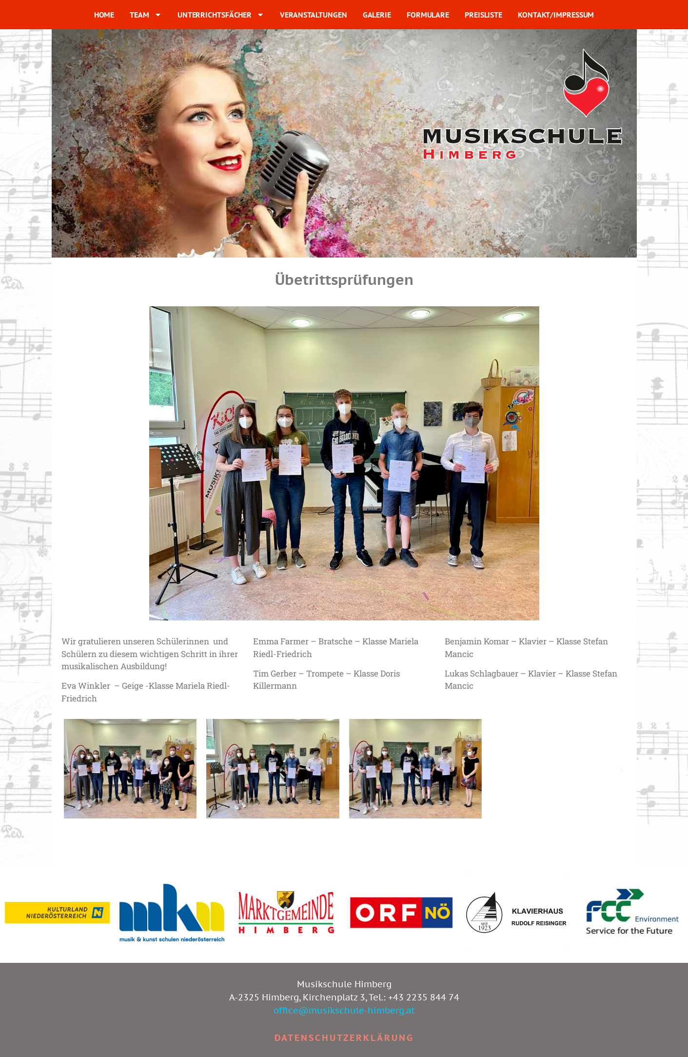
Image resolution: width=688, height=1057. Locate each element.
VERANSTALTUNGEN (313, 15)
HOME (104, 15)
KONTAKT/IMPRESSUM (556, 15)
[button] (67, 770)
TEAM (146, 14)
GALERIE (377, 15)
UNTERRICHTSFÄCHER (220, 14)
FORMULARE (428, 15)
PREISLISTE (483, 15)
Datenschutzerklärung (344, 1037)
